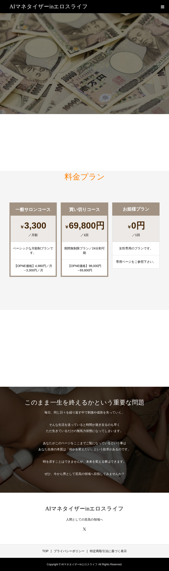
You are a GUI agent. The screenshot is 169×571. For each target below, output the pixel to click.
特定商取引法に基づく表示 (108, 551)
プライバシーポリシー (69, 551)
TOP (45, 551)
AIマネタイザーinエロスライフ (48, 6)
